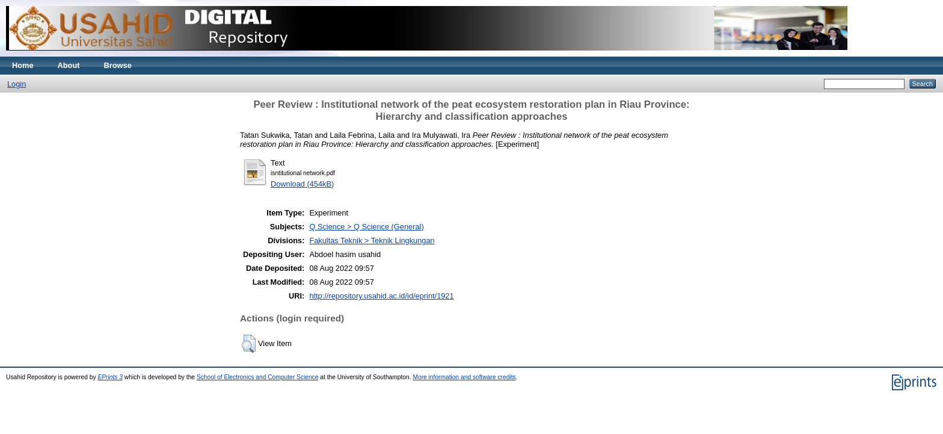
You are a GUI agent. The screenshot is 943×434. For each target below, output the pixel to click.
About (69, 65)
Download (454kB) (302, 183)
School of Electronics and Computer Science (258, 377)
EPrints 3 (110, 377)
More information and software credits (464, 377)
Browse (118, 65)
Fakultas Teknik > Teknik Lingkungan (371, 240)
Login (16, 83)
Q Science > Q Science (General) (366, 226)
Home (23, 65)
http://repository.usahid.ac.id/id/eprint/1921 (381, 295)
